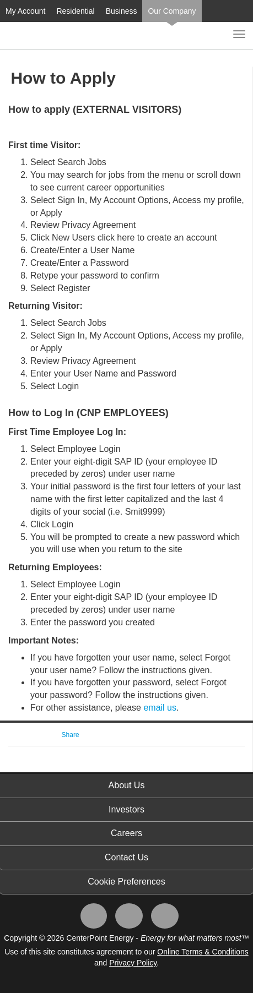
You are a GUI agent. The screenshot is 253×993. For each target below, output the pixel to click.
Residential (75, 11)
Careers (126, 833)
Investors (126, 809)
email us (159, 707)
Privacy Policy (133, 962)
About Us (127, 785)
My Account (25, 11)
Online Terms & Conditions (202, 951)
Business (121, 11)
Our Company (172, 11)
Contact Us (126, 857)
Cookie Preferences (126, 881)
